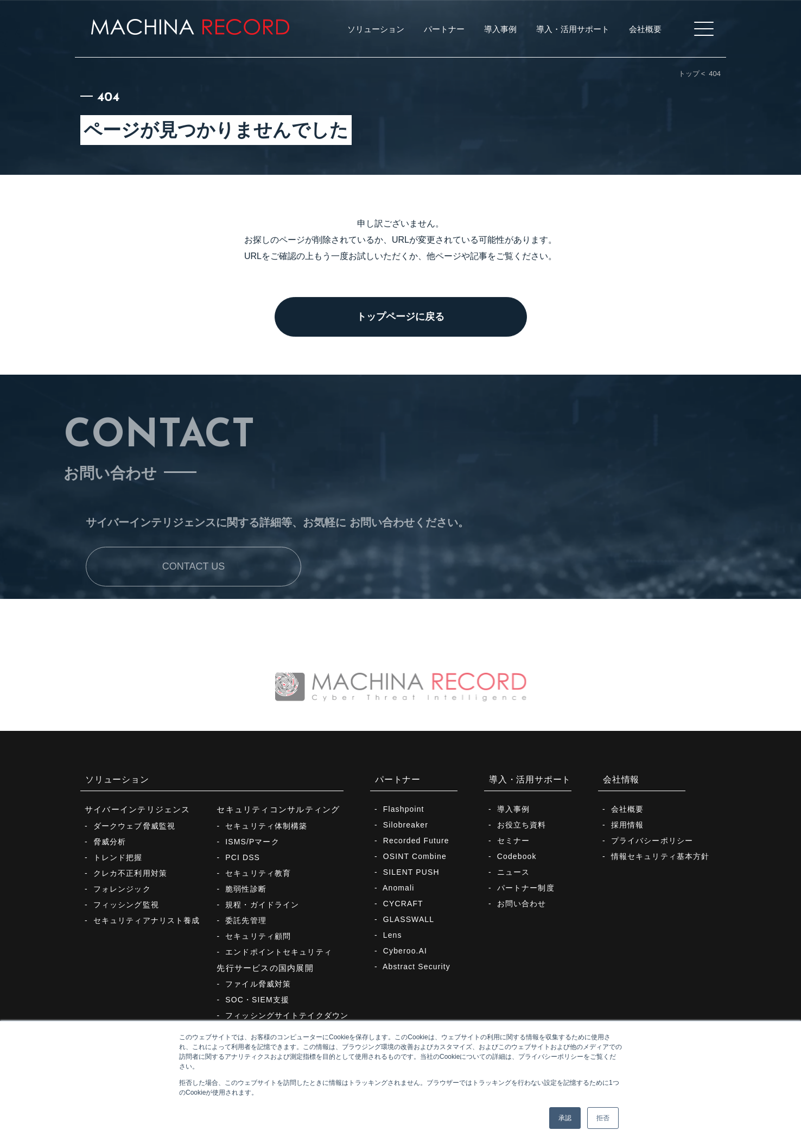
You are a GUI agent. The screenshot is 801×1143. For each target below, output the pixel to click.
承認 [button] (564, 1118)
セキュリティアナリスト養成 (146, 920)
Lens (392, 935)
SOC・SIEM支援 (257, 999)
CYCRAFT (403, 903)
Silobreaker (405, 824)
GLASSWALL (408, 919)
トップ (689, 74)
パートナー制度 (526, 887)
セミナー (513, 840)
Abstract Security (416, 966)
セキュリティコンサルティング (278, 809)
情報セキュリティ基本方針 (660, 856)
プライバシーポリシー (652, 840)
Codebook (517, 856)
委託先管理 (245, 920)
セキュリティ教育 (258, 873)
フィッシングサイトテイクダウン (286, 1015)
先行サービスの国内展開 (265, 968)
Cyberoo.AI (405, 950)
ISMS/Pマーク (252, 841)
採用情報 (627, 824)
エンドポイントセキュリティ (278, 952)
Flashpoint (403, 809)
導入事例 (513, 809)
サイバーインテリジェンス (137, 809)
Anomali (398, 887)
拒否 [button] (602, 1118)
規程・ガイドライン (262, 904)
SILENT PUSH (411, 872)
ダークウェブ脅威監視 (134, 826)
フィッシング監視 (126, 904)
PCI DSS (242, 857)
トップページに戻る (400, 318)
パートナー (398, 779)
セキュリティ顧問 (258, 936)
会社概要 (627, 809)
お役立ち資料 (521, 824)
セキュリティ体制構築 (266, 826)
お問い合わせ (521, 903)
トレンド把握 (118, 857)
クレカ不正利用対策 (130, 873)
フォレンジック (122, 889)
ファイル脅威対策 (258, 984)
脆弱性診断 (245, 889)
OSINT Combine (415, 856)
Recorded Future (416, 840)
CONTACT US (193, 591)
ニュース (513, 872)
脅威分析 (109, 841)
